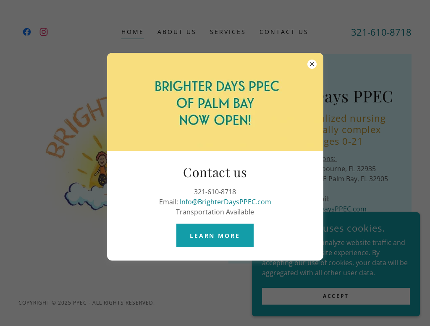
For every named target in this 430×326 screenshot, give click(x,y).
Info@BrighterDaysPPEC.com (225, 201)
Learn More (215, 236)
